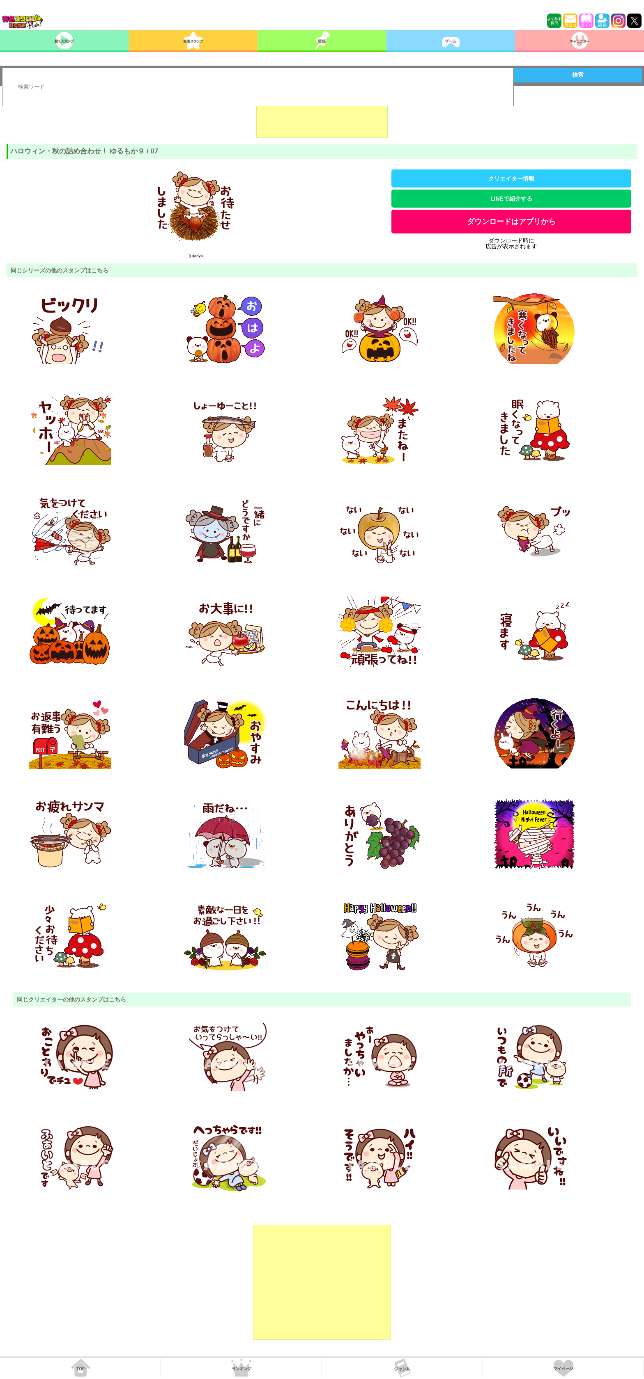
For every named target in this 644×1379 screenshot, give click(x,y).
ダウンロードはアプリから (511, 221)
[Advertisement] (322, 117)
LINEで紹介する (511, 198)
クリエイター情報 (511, 178)
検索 (578, 74)
